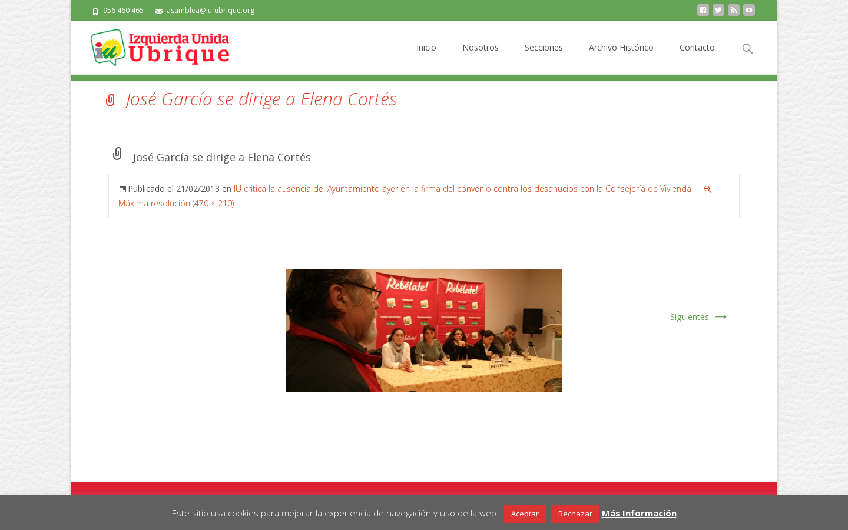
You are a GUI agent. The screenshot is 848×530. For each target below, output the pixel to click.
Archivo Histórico (621, 58)
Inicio (426, 58)
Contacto (697, 58)
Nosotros (480, 58)
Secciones (544, 58)
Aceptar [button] (525, 513)
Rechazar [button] (575, 513)
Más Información (639, 513)
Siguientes (700, 316)
